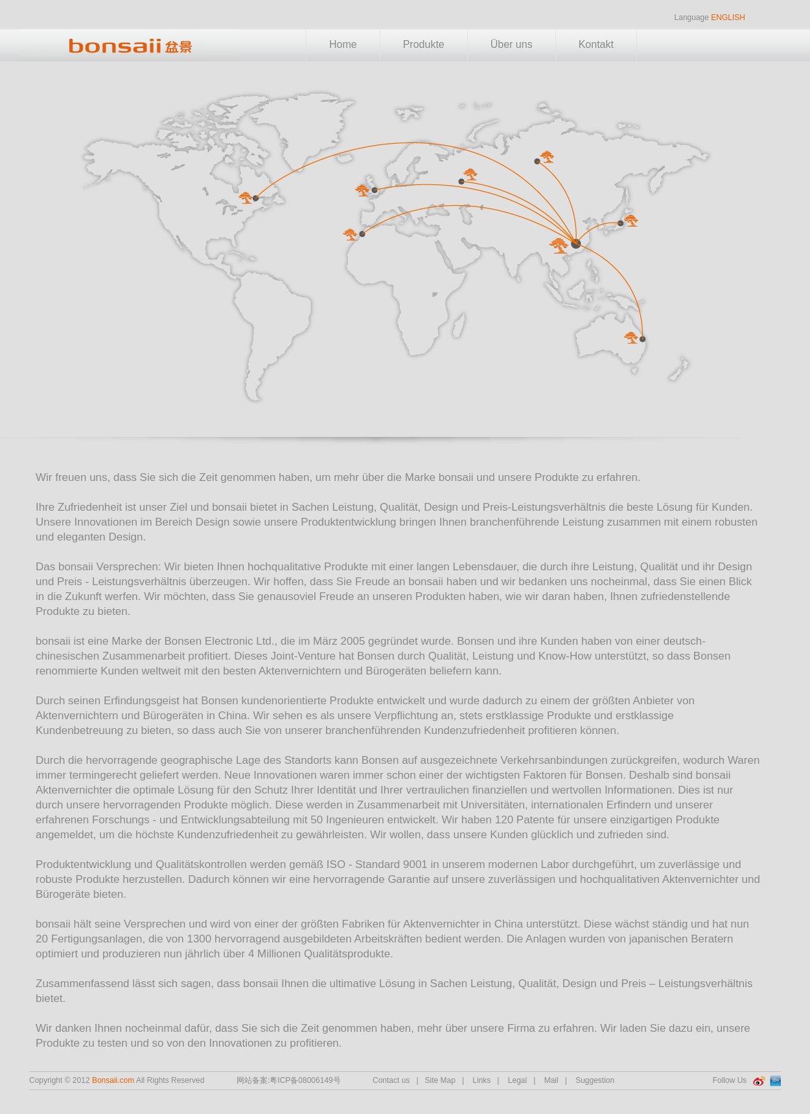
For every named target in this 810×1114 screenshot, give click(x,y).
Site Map (440, 1080)
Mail (551, 1080)
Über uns (512, 44)
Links (481, 1080)
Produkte (424, 44)
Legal (517, 1080)
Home (343, 44)
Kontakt (596, 44)
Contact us (391, 1080)
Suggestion (594, 1080)
